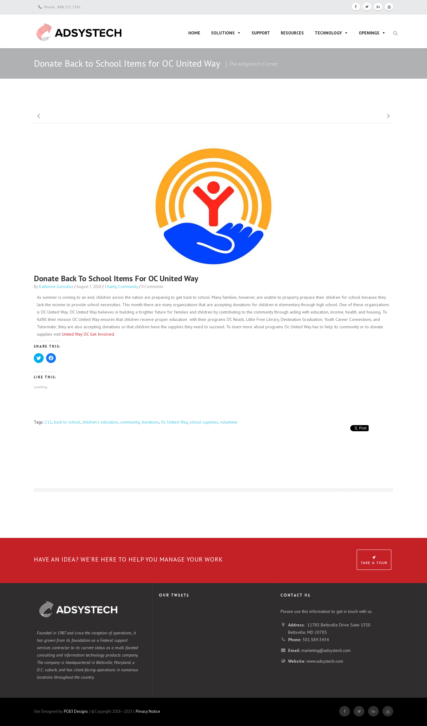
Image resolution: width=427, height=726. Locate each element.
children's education (100, 422)
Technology (328, 33)
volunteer (229, 422)
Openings (369, 33)
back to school (67, 422)
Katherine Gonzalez (56, 286)
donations (150, 422)
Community (128, 286)
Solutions (223, 33)
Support (261, 33)
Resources (292, 33)
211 (48, 422)
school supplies (204, 422)
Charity (110, 286)
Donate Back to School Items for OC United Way (116, 278)
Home (194, 33)
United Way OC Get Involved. (88, 334)
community (129, 422)
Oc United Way (174, 422)
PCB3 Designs (76, 711)
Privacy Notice (148, 711)
